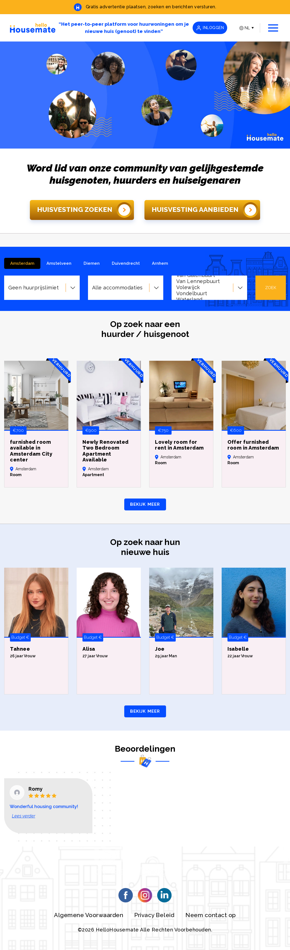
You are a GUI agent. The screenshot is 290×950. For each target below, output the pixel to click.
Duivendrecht (126, 263)
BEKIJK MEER (145, 504)
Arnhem (160, 263)
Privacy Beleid (154, 915)
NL (244, 27)
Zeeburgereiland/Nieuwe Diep (210, 279)
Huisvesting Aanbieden (205, 210)
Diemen (92, 263)
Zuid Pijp (210, 285)
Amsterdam (22, 263)
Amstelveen (58, 263)
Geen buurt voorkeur (210, 297)
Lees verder (23, 816)
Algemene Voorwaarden (88, 915)
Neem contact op (210, 915)
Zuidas (210, 291)
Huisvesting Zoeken (84, 210)
